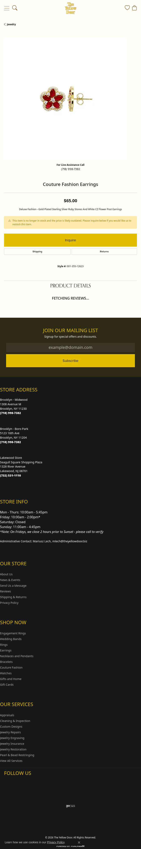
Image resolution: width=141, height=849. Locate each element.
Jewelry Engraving (12, 738)
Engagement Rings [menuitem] (13, 633)
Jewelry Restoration (13, 749)
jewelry (11, 24)
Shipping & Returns (13, 597)
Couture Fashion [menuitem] (11, 667)
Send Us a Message (13, 586)
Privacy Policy (9, 603)
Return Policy (30, 826)
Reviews (5, 591)
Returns (104, 251)
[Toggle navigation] (6, 8)
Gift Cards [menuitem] (7, 684)
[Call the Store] (10, 413)
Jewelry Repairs (10, 732)
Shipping (37, 251)
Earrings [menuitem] (5, 650)
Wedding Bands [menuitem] (11, 639)
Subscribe (70, 360)
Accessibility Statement (104, 826)
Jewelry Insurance (12, 744)
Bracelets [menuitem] (6, 662)
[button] (14, 8)
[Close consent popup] (79, 842)
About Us (6, 574)
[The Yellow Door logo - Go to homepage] (70, 8)
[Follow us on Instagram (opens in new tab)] (8, 781)
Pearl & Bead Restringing (17, 755)
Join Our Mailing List (70, 330)
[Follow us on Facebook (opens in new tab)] (18, 781)
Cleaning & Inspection (15, 721)
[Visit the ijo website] (70, 806)
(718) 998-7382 (70, 169)
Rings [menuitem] (4, 645)
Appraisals (7, 715)
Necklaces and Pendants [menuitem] (16, 656)
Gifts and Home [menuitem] (10, 679)
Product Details (70, 286)
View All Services (11, 761)
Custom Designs (11, 726)
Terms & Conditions (75, 826)
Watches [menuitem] (6, 673)
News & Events (10, 580)
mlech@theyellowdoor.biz (69, 541)
